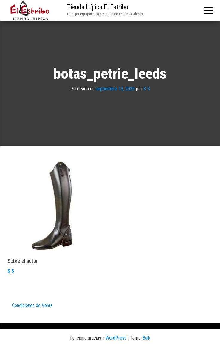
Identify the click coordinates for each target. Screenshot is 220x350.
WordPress (116, 338)
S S (146, 89)
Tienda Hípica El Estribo (97, 7)
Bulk (146, 338)
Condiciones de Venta (32, 305)
